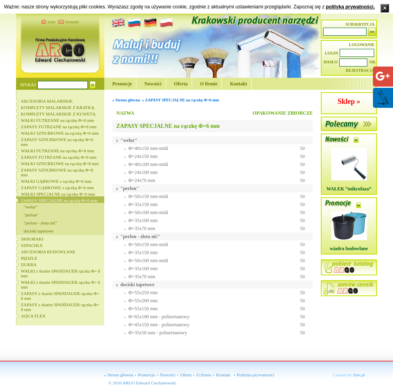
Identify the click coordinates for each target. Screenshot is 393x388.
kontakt (72, 21)
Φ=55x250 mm (143, 292)
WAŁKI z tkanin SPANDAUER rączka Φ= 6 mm (60, 284)
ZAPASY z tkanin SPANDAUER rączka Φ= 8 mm (60, 307)
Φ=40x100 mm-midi (148, 164)
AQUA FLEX (33, 315)
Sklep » (349, 101)
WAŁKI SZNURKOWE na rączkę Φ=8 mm (60, 163)
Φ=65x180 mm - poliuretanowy (159, 316)
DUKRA (28, 264)
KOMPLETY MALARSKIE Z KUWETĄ (58, 113)
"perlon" (31, 214)
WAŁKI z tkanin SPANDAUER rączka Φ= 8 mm (60, 273)
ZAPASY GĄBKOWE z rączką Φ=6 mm (57, 187)
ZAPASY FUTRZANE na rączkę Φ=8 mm (59, 157)
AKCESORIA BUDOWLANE (48, 251)
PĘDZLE (29, 258)
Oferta (181, 84)
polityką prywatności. (350, 7)
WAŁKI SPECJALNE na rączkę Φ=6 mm (58, 194)
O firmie (209, 84)
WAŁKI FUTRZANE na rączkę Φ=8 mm (57, 150)
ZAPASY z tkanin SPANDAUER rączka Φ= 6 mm (60, 296)
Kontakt (238, 84)
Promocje (122, 84)
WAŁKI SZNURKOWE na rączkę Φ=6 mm (60, 133)
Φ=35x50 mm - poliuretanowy (157, 332)
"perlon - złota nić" (40, 222)
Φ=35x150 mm (143, 204)
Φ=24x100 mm (143, 172)
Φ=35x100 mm (143, 220)
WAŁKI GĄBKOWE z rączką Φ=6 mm (56, 181)
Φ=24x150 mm (143, 156)
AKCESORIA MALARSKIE (47, 101)
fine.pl (359, 374)
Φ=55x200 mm (143, 300)
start (51, 21)
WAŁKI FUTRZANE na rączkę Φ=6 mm (57, 120)
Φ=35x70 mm (141, 228)
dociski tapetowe (38, 230)
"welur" (30, 206)
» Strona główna (118, 374)
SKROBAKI (32, 238)
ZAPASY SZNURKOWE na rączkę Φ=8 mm (57, 172)
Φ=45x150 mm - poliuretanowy (159, 324)
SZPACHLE (32, 245)
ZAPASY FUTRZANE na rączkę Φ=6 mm (59, 126)
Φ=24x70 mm (141, 180)
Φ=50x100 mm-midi (148, 212)
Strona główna (127, 100)
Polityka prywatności (255, 374)
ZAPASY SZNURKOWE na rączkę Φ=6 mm (57, 142)
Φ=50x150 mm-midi (148, 196)
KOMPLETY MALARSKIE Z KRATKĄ (57, 107)
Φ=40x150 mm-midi (148, 148)
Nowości (153, 84)
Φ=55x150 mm (143, 308)
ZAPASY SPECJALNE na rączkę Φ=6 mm (59, 200)
